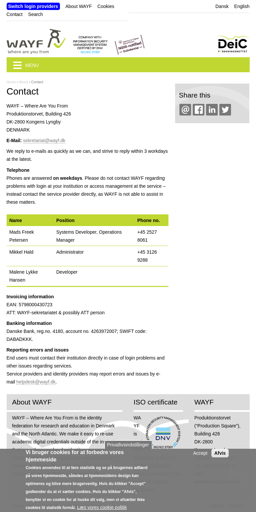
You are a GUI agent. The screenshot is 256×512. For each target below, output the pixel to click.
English (242, 6)
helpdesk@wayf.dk (36, 381)
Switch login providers (33, 6)
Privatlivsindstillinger (128, 448)
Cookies (106, 6)
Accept (200, 457)
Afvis (220, 457)
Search (35, 14)
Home (11, 82)
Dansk (222, 6)
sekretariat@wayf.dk (44, 140)
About (23, 82)
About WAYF (78, 6)
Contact (15, 14)
